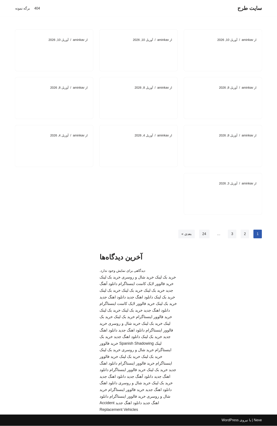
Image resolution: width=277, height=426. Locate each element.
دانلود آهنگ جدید (140, 377)
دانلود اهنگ (108, 383)
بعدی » (186, 234)
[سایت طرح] (249, 8)
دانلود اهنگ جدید (140, 297)
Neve (258, 420)
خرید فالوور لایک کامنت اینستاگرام (146, 284)
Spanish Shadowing (136, 344)
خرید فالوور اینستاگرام (154, 317)
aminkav (247, 40)
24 (204, 234)
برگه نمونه (22, 8)
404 (37, 8)
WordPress (230, 420)
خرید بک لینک (165, 277)
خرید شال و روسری (138, 277)
